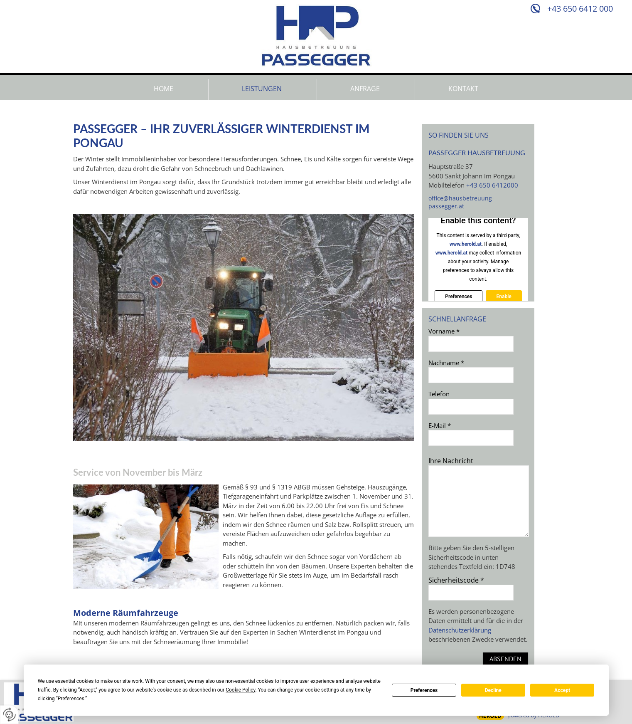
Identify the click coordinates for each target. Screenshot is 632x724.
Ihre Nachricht (450, 460)
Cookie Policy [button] (240, 690)
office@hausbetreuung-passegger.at (461, 202)
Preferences (424, 690)
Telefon (439, 394)
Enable (503, 296)
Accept (562, 690)
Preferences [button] (71, 699)
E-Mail (439, 425)
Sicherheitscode (456, 580)
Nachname (446, 362)
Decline (493, 690)
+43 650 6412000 (492, 185)
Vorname (444, 331)
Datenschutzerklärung (459, 630)
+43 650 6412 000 (580, 8)
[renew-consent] (9, 714)
